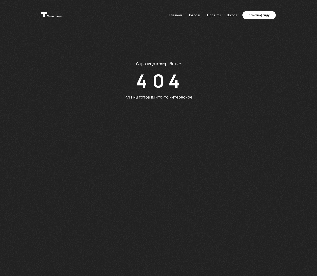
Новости (194, 15)
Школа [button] (232, 15)
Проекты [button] (214, 15)
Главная (175, 15)
